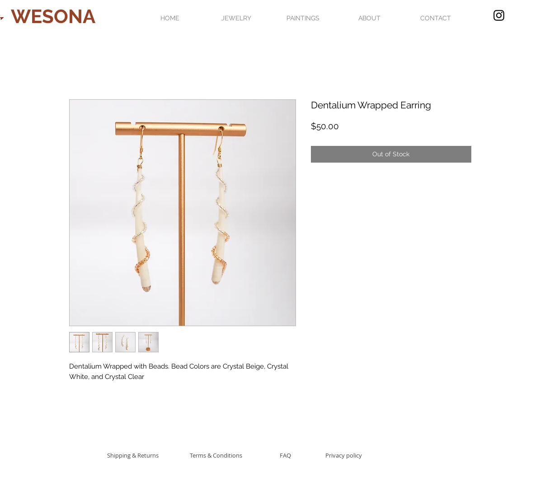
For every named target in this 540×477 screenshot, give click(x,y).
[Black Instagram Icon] (499, 15)
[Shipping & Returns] (133, 455)
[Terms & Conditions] (216, 455)
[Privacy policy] (344, 455)
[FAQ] (285, 455)
